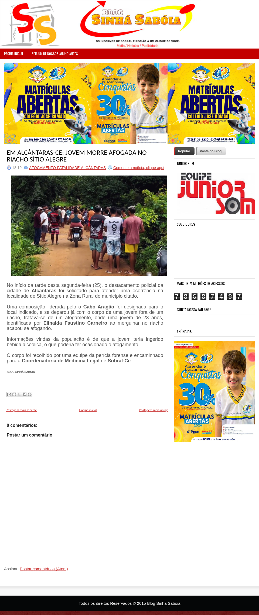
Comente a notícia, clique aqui (138, 168)
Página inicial (88, 410)
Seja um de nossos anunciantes (55, 53)
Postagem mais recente (21, 410)
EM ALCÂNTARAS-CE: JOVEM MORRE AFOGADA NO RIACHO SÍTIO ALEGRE (76, 156)
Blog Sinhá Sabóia (163, 603)
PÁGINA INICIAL (13, 53)
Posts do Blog (211, 151)
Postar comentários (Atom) (44, 568)
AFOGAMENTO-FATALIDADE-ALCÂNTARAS (67, 168)
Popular (184, 151)
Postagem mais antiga (153, 410)
